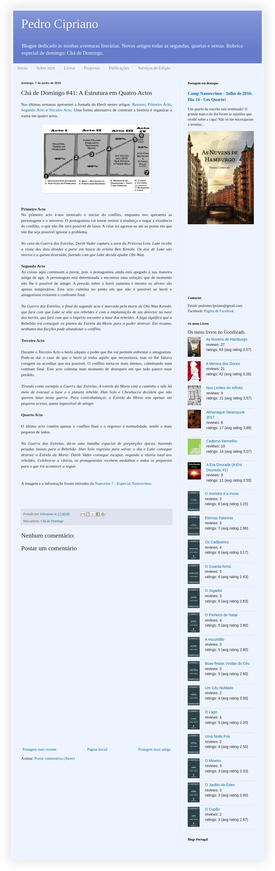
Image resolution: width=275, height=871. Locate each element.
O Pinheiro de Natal (221, 615)
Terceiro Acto (60, 110)
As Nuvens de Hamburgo (226, 339)
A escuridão (214, 639)
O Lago (211, 712)
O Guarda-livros (218, 566)
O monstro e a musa (222, 493)
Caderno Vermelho (221, 441)
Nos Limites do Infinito (224, 388)
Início (22, 68)
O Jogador (213, 590)
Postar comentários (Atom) (54, 758)
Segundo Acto (32, 110)
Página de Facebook (219, 311)
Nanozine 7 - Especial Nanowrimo (123, 483)
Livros (69, 68)
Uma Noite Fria (217, 736)
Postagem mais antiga (154, 749)
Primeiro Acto (159, 104)
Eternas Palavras (219, 518)
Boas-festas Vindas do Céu (227, 663)
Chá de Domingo (52, 521)
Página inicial (97, 749)
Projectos (92, 68)
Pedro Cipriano (59, 24)
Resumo (138, 104)
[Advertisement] (96, 706)
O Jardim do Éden (220, 785)
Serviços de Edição (154, 68)
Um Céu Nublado (219, 688)
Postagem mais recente (39, 749)
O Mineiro (213, 761)
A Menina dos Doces (223, 364)
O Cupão (212, 809)
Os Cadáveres (216, 542)
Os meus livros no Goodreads (216, 332)
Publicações (119, 68)
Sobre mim (45, 68)
